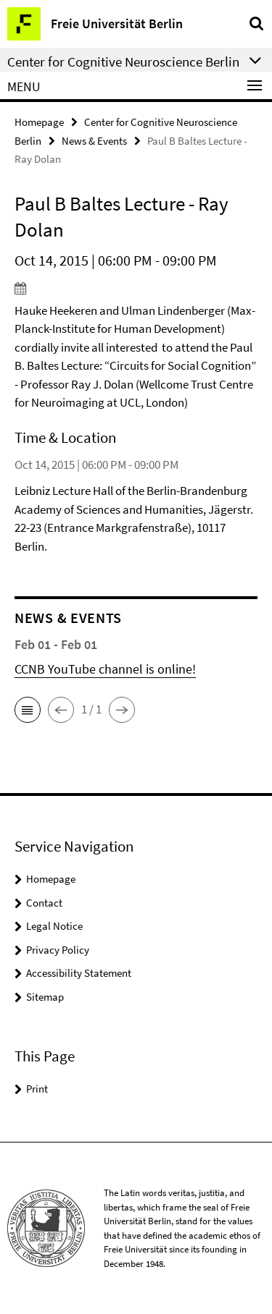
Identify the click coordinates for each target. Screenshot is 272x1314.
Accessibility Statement (78, 973)
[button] (28, 709)
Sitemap (45, 997)
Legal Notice (54, 926)
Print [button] (37, 1088)
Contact (44, 903)
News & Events (94, 141)
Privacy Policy (57, 950)
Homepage (39, 122)
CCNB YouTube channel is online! (105, 669)
